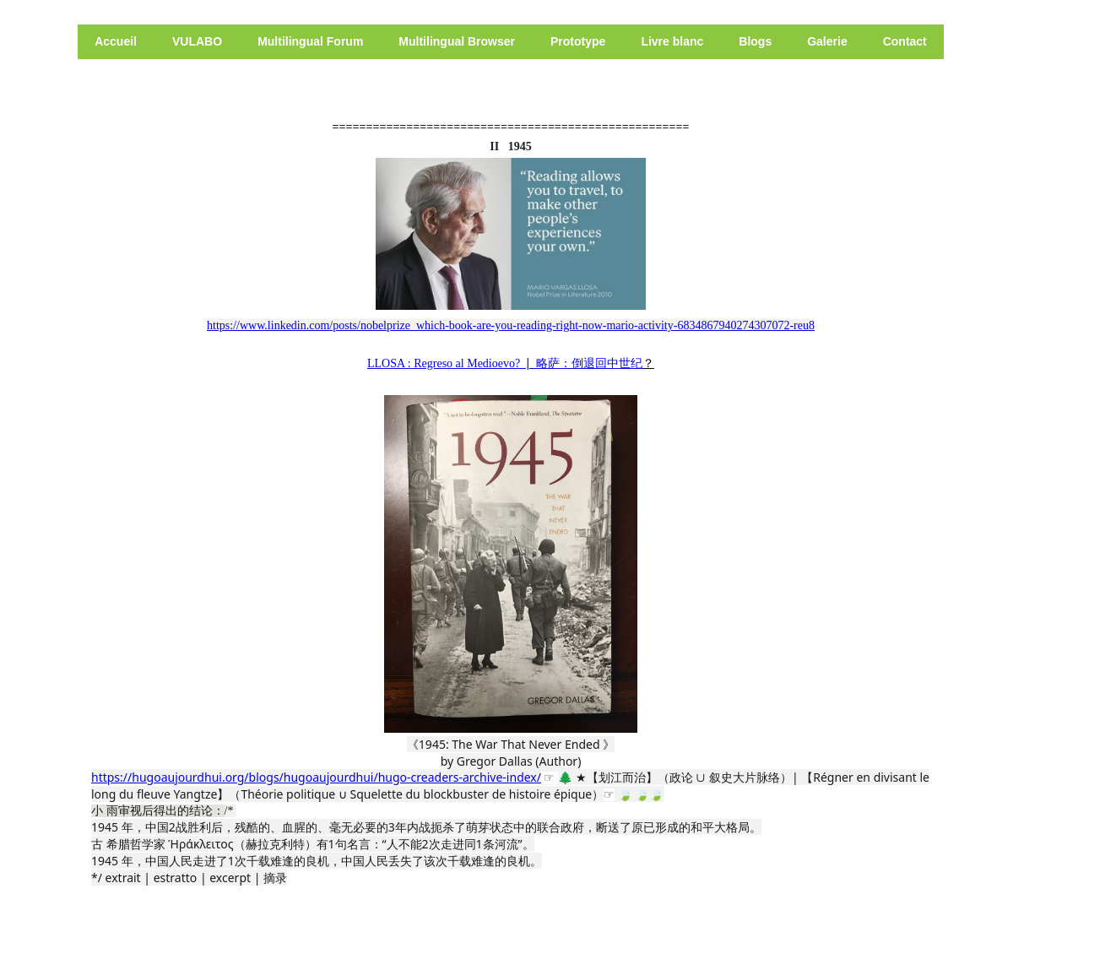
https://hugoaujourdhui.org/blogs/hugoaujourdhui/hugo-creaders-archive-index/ (316, 777)
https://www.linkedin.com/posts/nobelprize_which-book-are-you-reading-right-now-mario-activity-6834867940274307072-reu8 (511, 325)
